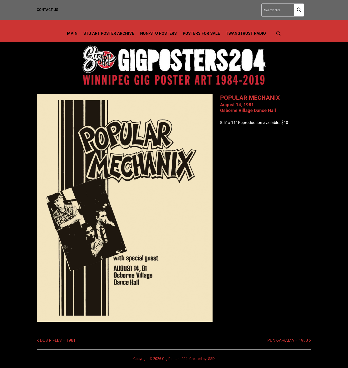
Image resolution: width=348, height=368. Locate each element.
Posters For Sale (201, 33)
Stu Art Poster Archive (109, 33)
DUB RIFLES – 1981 (58, 340)
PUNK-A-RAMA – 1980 (287, 340)
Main (72, 33)
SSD (211, 359)
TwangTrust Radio (246, 33)
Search (299, 10)
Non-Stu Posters (158, 33)
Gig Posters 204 (175, 359)
